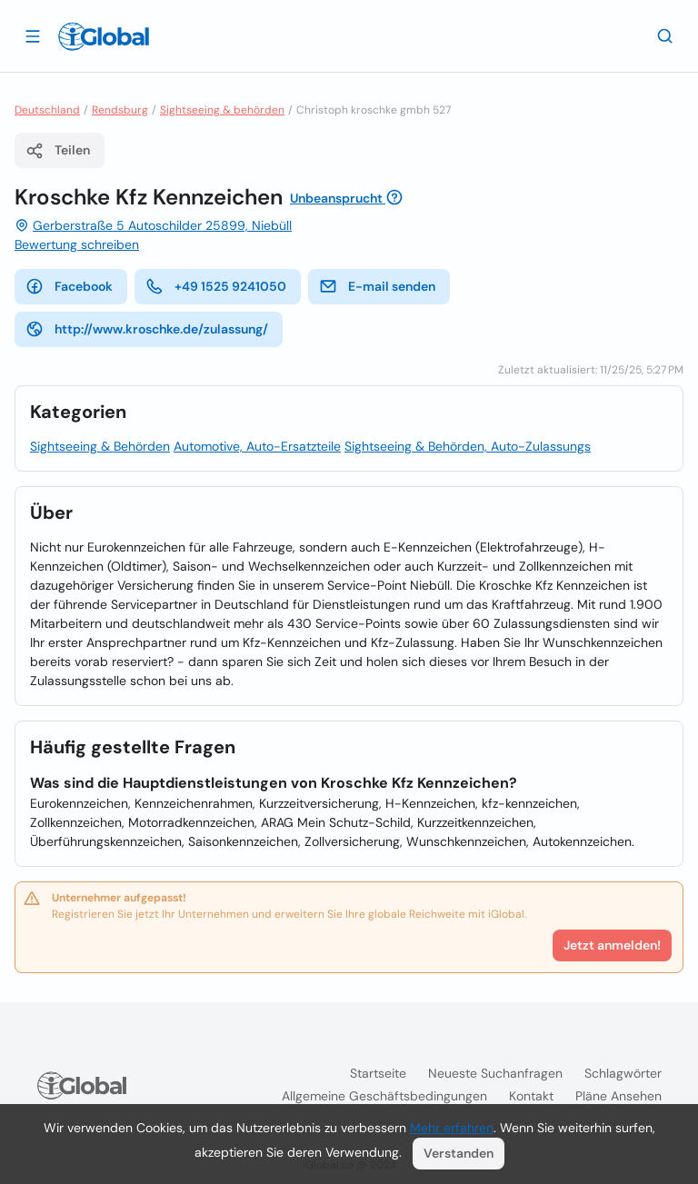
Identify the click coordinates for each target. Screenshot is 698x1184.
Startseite (378, 1073)
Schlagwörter (623, 1073)
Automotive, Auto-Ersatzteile (257, 446)
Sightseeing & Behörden (100, 446)
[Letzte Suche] (665, 35)
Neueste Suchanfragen (495, 1073)
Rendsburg (120, 110)
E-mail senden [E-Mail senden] (377, 286)
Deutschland (47, 110)
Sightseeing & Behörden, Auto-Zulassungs (467, 446)
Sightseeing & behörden (222, 110)
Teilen (57, 151)
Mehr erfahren (452, 1127)
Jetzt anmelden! (612, 945)
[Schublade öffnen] (33, 35)
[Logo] (103, 36)
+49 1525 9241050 (215, 286)
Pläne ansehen (618, 1096)
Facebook (69, 286)
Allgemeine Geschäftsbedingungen (384, 1096)
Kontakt (531, 1096)
